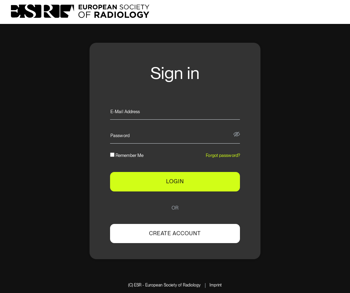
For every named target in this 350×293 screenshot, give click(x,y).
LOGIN (175, 181)
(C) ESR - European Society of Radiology (164, 285)
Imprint (216, 285)
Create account (175, 233)
